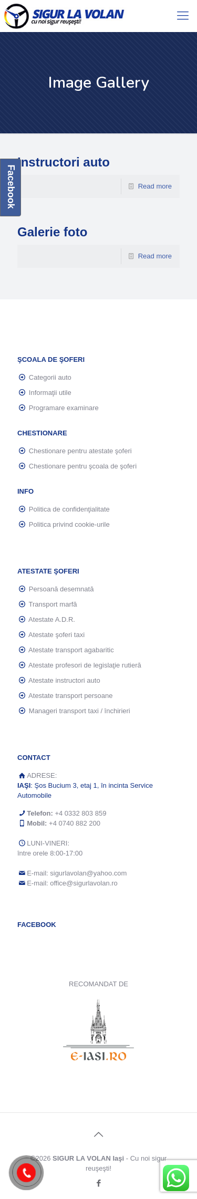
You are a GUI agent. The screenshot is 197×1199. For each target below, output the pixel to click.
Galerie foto (52, 232)
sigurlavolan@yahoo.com (88, 873)
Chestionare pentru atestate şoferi (80, 451)
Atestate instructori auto (64, 680)
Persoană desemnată (61, 589)
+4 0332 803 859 (80, 813)
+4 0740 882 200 (74, 823)
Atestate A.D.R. (51, 619)
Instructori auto (63, 162)
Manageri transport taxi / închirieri (79, 711)
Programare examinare (64, 408)
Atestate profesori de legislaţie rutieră (84, 665)
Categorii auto (50, 377)
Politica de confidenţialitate (69, 509)
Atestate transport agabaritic (71, 650)
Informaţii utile (50, 393)
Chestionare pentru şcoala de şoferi (83, 466)
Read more (155, 186)
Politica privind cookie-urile (69, 524)
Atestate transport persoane (70, 696)
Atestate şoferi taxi (56, 635)
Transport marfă (53, 604)
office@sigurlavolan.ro (84, 883)
